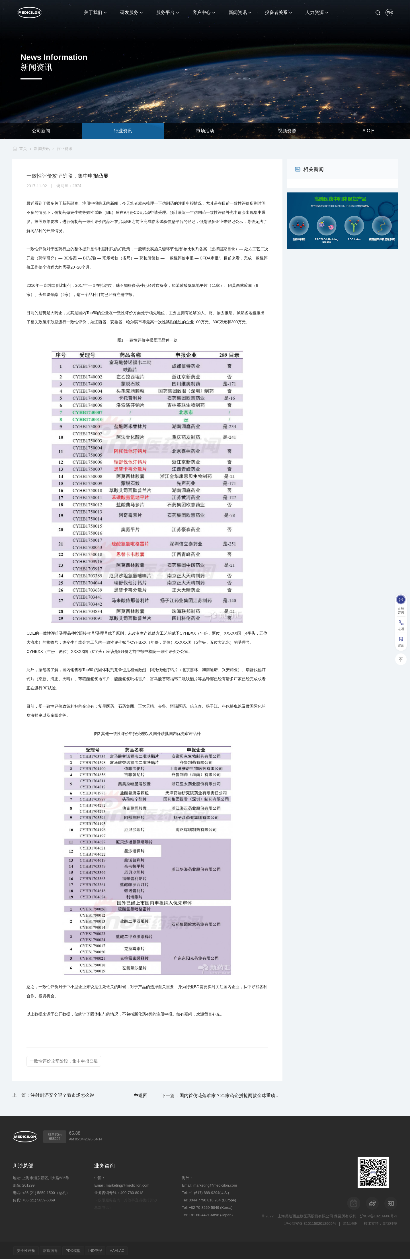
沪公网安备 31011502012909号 (310, 1223)
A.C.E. (369, 131)
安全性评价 (26, 1250)
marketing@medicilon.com (127, 1184)
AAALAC (123, 1250)
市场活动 (205, 131)
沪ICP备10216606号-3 (378, 1215)
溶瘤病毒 (52, 1250)
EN (389, 13)
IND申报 (100, 1250)
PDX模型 (76, 1250)
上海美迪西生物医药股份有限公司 (305, 1215)
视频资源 (287, 131)
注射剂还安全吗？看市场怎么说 (62, 1095)
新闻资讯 (42, 148)
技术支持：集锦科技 (380, 1223)
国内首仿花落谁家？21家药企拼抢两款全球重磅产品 (244, 1095)
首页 (22, 148)
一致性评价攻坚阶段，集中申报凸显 (64, 1061)
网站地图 (350, 1223)
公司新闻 (41, 131)
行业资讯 (123, 131)
